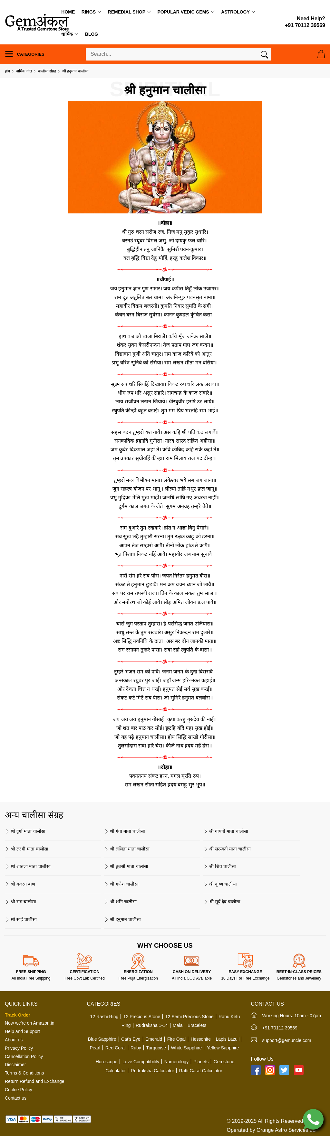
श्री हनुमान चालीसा (122, 919)
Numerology (176, 1061)
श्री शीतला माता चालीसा (28, 866)
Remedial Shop (126, 11)
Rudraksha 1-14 (152, 1025)
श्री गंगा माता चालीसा (124, 831)
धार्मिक (67, 34)
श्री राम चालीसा (20, 901)
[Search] (264, 56)
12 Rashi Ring (104, 1016)
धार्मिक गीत (24, 71)
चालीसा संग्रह (47, 71)
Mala (177, 1025)
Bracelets (197, 1025)
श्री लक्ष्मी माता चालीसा (26, 848)
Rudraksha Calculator (152, 1070)
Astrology (235, 11)
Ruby (136, 1047)
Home (68, 11)
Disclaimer (15, 1064)
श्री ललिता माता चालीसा (127, 848)
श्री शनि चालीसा (120, 901)
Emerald (153, 1039)
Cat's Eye (130, 1039)
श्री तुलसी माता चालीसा (126, 866)
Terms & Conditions (24, 1072)
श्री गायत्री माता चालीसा (225, 831)
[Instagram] (270, 1070)
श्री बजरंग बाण (20, 884)
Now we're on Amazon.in (29, 1023)
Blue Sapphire (102, 1039)
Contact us (15, 1098)
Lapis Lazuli (227, 1039)
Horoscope (107, 1061)
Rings (89, 11)
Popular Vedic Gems (183, 11)
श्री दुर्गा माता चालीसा (25, 831)
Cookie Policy (18, 1089)
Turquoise (156, 1047)
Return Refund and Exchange (34, 1081)
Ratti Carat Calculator (200, 1070)
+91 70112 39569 (279, 1027)
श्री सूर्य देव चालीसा (221, 901)
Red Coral (115, 1047)
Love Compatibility (140, 1061)
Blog (91, 34)
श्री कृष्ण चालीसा (220, 884)
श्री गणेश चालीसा (121, 884)
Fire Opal (176, 1039)
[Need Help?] (305, 22)
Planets (201, 1061)
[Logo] (37, 21)
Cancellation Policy (24, 1056)
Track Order (17, 1015)
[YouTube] (299, 1070)
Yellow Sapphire (223, 1047)
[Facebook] (256, 1070)
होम (7, 71)
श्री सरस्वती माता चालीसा (227, 848)
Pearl (95, 1047)
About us (14, 1039)
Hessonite (201, 1039)
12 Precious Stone (141, 1016)
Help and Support (22, 1031)
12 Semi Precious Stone (189, 1016)
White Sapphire (186, 1047)
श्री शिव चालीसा (219, 866)
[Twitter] (284, 1070)
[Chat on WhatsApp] (313, 1119)
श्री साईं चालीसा (21, 919)
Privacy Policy (19, 1048)
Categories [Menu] (24, 54)
